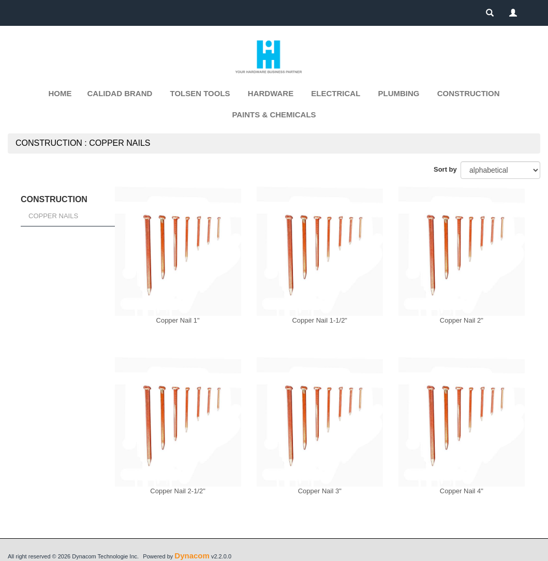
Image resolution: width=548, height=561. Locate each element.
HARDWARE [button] (270, 93)
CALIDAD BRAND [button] (120, 93)
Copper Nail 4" (461, 491)
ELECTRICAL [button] (335, 93)
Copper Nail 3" (320, 491)
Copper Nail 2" (461, 320)
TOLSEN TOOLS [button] (200, 93)
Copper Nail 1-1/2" (319, 320)
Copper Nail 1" (178, 320)
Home (60, 93)
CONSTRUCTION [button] (468, 93)
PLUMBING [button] (399, 93)
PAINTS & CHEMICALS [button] (274, 114)
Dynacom (192, 555)
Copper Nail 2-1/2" (177, 491)
